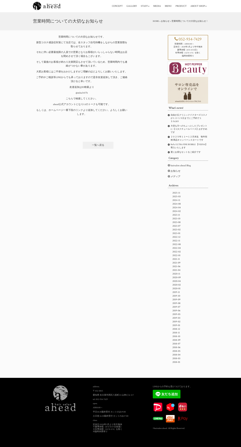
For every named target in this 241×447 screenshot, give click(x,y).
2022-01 (176, 255)
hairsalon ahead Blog (179, 165)
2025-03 (176, 196)
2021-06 (176, 266)
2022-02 (176, 251)
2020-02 (176, 284)
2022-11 (176, 240)
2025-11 (176, 192)
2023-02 (176, 229)
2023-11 (176, 215)
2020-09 (176, 277)
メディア (174, 176)
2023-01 (176, 233)
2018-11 (176, 332)
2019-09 (176, 299)
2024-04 (176, 207)
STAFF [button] (145, 6)
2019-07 (176, 307)
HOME (156, 21)
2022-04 (176, 248)
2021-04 (176, 270)
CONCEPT (117, 6)
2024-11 (176, 200)
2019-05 (176, 314)
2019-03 (176, 318)
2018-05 (176, 351)
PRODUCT (181, 6)
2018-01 (176, 362)
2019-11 (176, 292)
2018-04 (176, 354)
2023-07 (176, 226)
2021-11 (176, 259)
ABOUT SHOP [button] (198, 6)
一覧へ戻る (98, 145)
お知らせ (174, 171)
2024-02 (176, 211)
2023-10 (176, 218)
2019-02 (176, 321)
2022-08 (176, 244)
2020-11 (176, 273)
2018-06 (176, 347)
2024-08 (176, 203)
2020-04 (176, 281)
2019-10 (176, 295)
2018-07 (176, 343)
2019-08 (176, 303)
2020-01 (176, 288)
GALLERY (131, 6)
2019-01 (176, 325)
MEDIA (157, 6)
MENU (168, 6)
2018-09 (176, 340)
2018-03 (176, 358)
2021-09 (176, 262)
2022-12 (176, 237)
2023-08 (176, 222)
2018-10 (176, 336)
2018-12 (176, 329)
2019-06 (176, 310)
